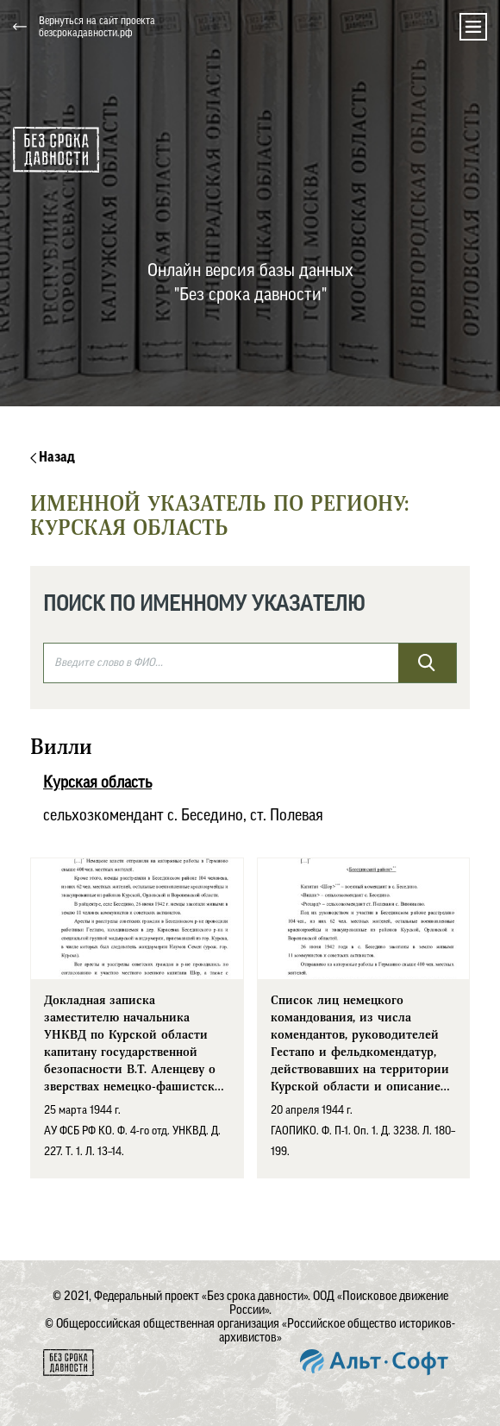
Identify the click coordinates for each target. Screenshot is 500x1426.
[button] (343, 27)
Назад (52, 457)
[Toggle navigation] (473, 27)
